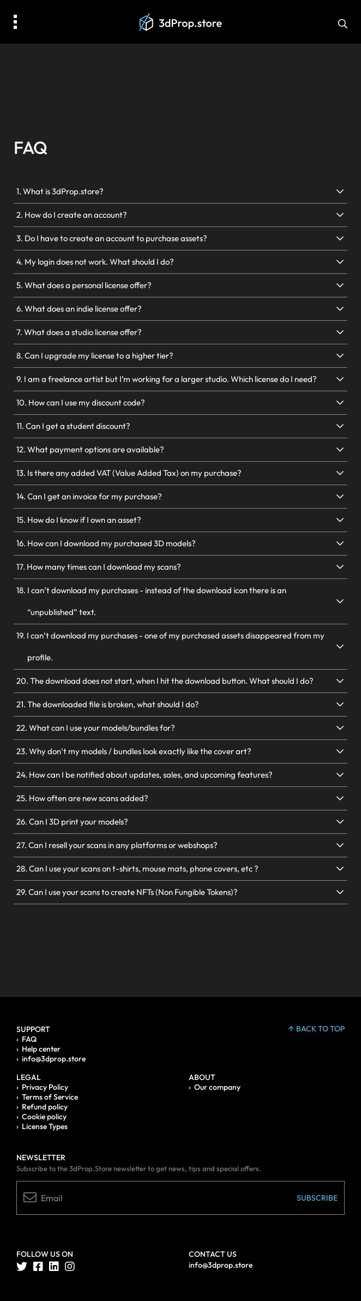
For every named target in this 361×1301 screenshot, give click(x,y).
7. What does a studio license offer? (79, 332)
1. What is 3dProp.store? (60, 191)
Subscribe (317, 1198)
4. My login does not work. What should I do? (95, 261)
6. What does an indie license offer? (79, 308)
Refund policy (45, 1107)
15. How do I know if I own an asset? (78, 520)
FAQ (29, 1039)
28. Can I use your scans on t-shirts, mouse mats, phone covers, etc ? (137, 868)
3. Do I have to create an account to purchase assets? (111, 238)
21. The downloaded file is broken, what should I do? (107, 704)
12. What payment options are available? (90, 449)
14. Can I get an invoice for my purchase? (89, 496)
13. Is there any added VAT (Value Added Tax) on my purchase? (129, 473)
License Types (45, 1126)
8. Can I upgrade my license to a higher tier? (94, 355)
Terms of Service (50, 1097)
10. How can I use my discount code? (80, 402)
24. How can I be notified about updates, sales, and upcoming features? (144, 774)
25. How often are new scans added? (82, 798)
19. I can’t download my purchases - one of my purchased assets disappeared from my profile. (170, 646)
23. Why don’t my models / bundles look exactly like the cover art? (133, 751)
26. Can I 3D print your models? (72, 821)
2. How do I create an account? (71, 215)
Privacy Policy (45, 1087)
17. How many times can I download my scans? (98, 567)
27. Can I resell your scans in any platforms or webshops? (117, 845)
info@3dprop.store (54, 1059)
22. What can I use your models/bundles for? (95, 728)
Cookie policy (44, 1116)
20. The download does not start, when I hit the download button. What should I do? (165, 681)
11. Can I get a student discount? (73, 426)
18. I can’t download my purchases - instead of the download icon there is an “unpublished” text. (151, 601)
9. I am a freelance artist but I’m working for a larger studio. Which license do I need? (166, 379)
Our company (217, 1087)
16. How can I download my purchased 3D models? (106, 543)
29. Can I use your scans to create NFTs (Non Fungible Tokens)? (127, 892)
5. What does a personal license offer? (84, 285)
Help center (41, 1049)
